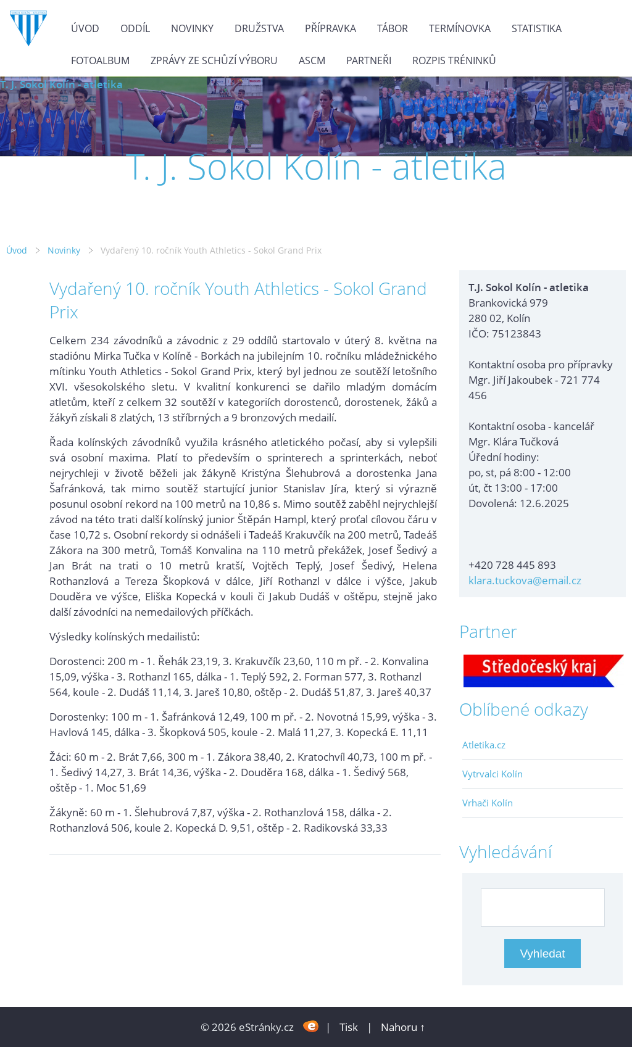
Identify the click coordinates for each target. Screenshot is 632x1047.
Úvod (85, 28)
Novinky (192, 28)
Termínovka (460, 28)
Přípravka (330, 28)
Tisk (348, 1027)
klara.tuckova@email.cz (524, 580)
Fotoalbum (100, 60)
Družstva (259, 28)
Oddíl (135, 28)
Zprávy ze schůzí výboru (214, 60)
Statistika (537, 28)
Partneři (368, 60)
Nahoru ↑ (403, 1027)
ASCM (312, 60)
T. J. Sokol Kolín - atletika (61, 84)
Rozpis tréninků (454, 60)
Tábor (392, 28)
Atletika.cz (483, 745)
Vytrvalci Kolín (492, 774)
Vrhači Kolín (487, 803)
